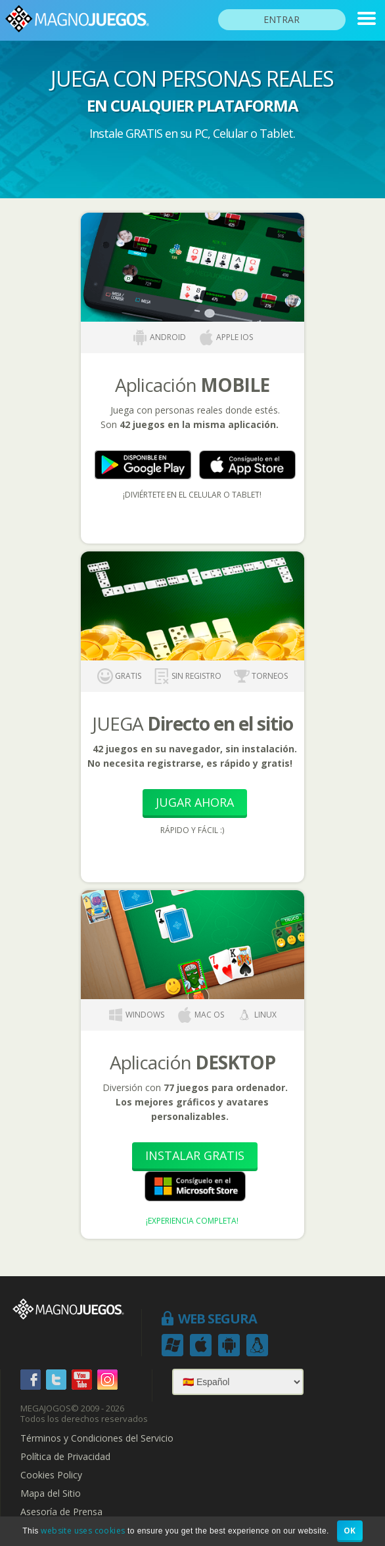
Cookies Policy (51, 1475)
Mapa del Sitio (50, 1493)
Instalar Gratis (194, 1155)
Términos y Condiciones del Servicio (96, 1438)
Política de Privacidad (65, 1456)
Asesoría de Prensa (61, 1512)
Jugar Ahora (195, 802)
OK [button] (350, 1530)
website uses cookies (83, 1530)
